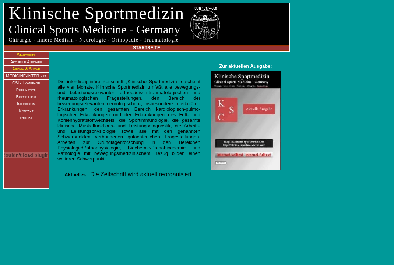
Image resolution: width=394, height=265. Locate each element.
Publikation (26, 90)
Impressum (26, 104)
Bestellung (26, 97)
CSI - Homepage (26, 83)
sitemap (26, 118)
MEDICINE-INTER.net (26, 76)
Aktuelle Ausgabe (26, 62)
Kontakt (26, 111)
